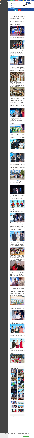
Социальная (26, 8)
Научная (20, 8)
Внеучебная (29, 8)
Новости (13, 416)
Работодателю (21, 0)
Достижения (17, 414)
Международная (23, 8)
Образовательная (17, 8)
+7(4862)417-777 (13, 5)
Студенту (14, 0)
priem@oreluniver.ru (13, 6)
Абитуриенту (12, 0)
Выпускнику (16, 0)
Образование (14, 414)
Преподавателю (19, 0)
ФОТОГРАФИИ (17, 180)
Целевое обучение (13, 7)
